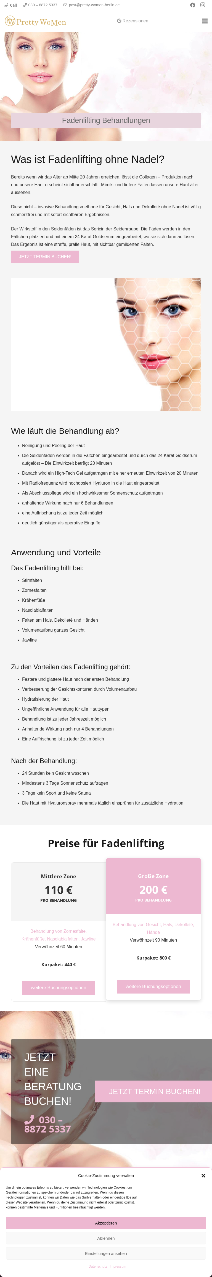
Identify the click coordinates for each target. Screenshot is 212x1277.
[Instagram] (203, 5)
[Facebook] (193, 5)
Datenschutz (98, 1266)
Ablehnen (106, 1238)
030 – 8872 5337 (47, 1124)
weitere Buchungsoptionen (58, 987)
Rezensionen (132, 21)
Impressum (118, 1266)
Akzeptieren (106, 1223)
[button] (203, 1175)
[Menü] (204, 21)
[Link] (35, 21)
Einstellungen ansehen (106, 1253)
